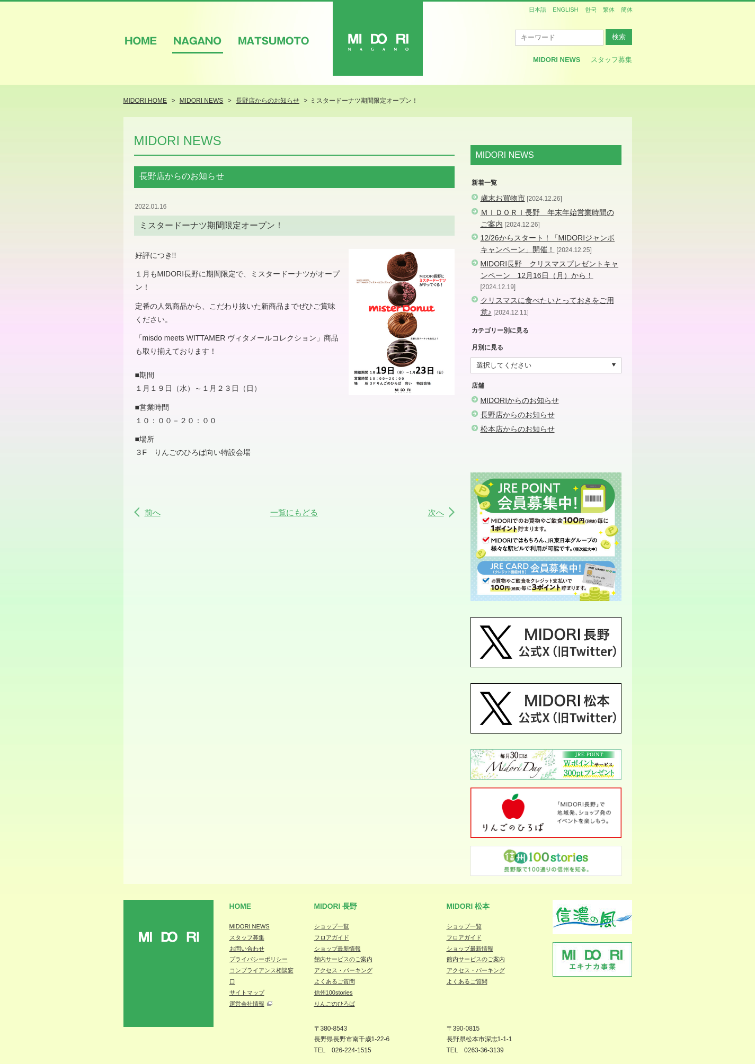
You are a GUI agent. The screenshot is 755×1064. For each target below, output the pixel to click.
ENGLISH (565, 9)
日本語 (537, 9)
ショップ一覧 (331, 926)
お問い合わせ (246, 948)
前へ (153, 512)
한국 (591, 9)
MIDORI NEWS (249, 926)
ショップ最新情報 (337, 948)
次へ (436, 512)
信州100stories (333, 992)
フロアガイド (331, 937)
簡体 (627, 9)
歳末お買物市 (503, 198)
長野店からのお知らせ (518, 414)
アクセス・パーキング (343, 970)
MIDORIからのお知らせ (520, 400)
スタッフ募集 (611, 60)
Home (240, 906)
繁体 (609, 9)
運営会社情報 (246, 1003)
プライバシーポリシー (258, 959)
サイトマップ (246, 992)
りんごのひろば (334, 1003)
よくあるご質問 (334, 981)
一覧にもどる (294, 512)
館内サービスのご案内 (343, 959)
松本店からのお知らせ (518, 429)
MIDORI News (557, 60)
